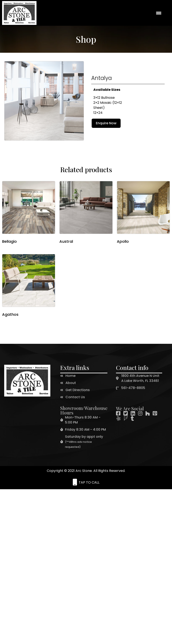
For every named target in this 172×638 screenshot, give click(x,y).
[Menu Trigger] (158, 13)
